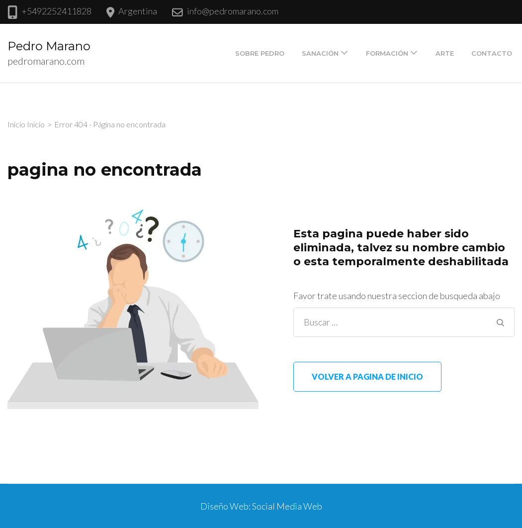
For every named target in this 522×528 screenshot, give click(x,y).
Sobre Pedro (259, 53)
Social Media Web (287, 506)
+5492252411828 (56, 10)
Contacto (491, 53)
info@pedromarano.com (232, 10)
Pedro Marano (48, 46)
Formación (387, 53)
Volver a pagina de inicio (367, 376)
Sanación (320, 53)
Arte (444, 53)
